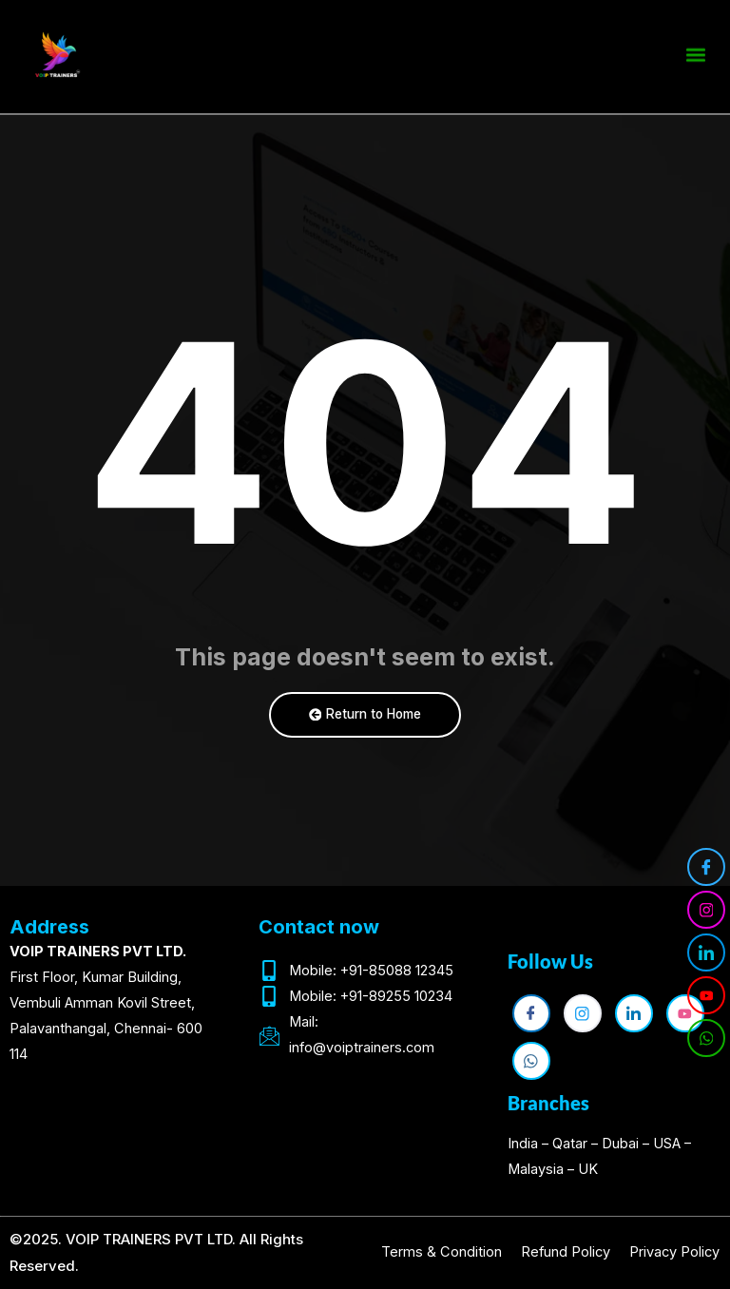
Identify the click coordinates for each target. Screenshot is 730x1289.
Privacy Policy (674, 1251)
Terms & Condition (441, 1251)
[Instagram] (706, 910)
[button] (695, 51)
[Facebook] (706, 867)
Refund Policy (565, 1251)
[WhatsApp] (706, 1038)
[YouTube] (706, 995)
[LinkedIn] (706, 952)
